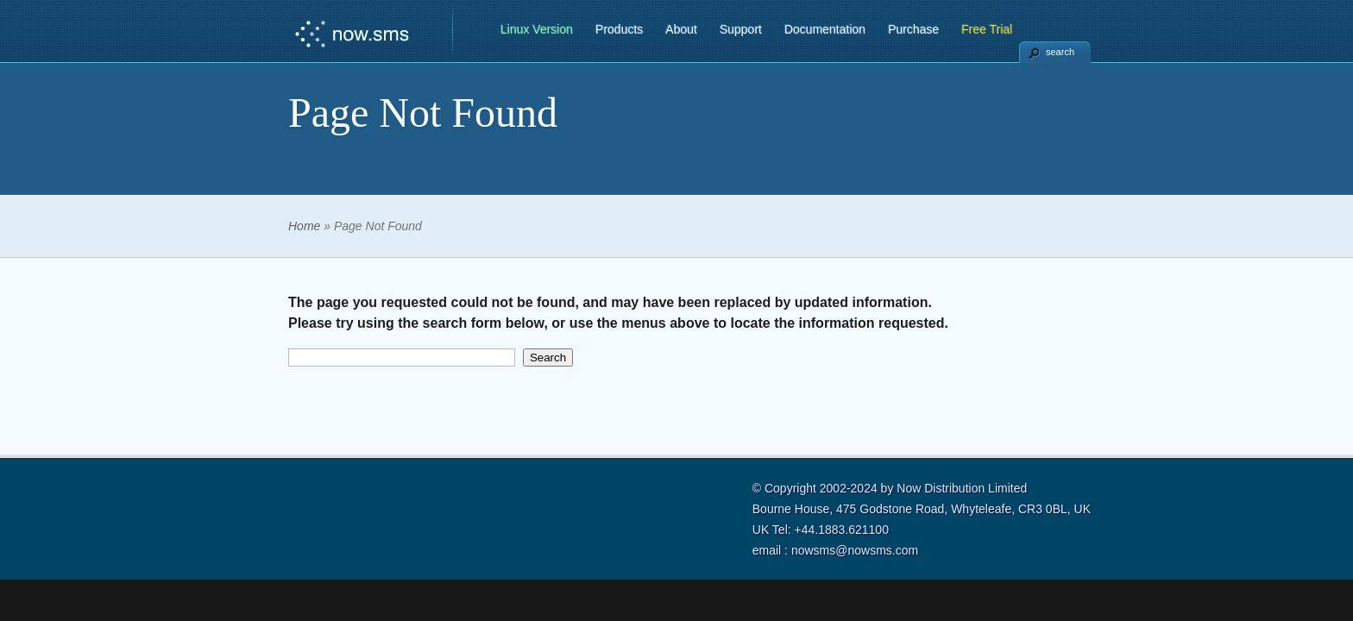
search (1060, 52)
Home (304, 226)
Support (741, 29)
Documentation (824, 29)
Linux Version (536, 29)
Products (619, 29)
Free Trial (986, 29)
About (681, 29)
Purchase (913, 29)
